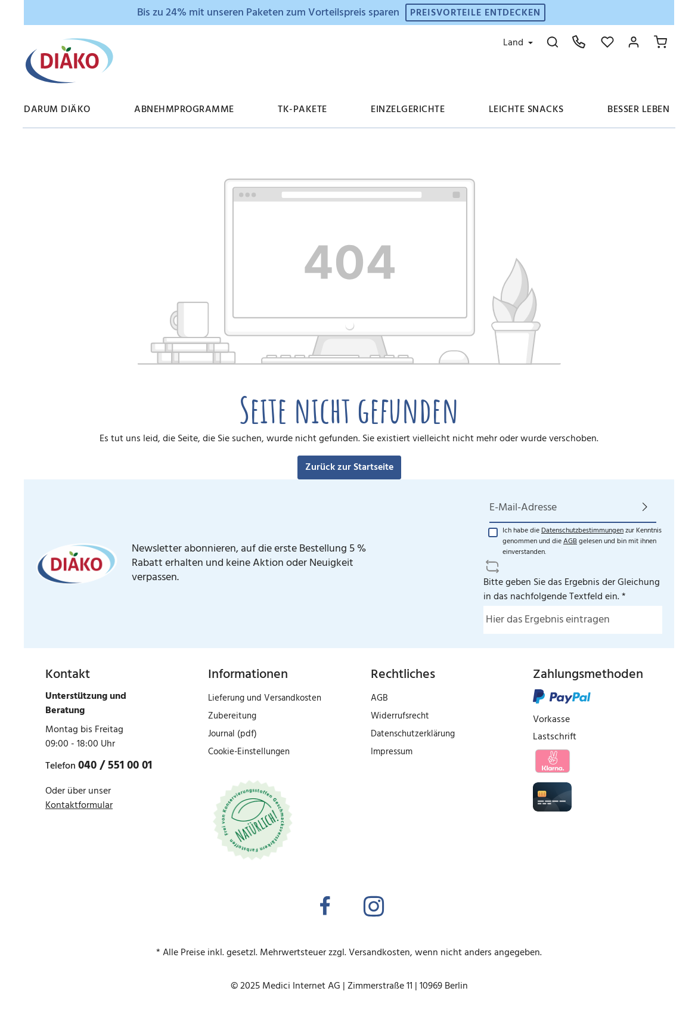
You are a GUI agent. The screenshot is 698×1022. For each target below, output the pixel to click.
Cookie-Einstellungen (249, 752)
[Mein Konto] (634, 42)
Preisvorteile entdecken (475, 13)
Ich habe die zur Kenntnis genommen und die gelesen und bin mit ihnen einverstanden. (582, 541)
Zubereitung (232, 716)
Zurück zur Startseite (349, 467)
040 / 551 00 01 (115, 766)
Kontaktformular (79, 805)
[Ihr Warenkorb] (660, 42)
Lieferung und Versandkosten (264, 698)
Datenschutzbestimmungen (582, 531)
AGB (570, 541)
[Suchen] (552, 42)
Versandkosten (379, 953)
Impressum (391, 752)
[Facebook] (325, 907)
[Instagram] (374, 907)
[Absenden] (645, 508)
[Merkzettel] (607, 42)
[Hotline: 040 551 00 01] (579, 42)
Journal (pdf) (232, 734)
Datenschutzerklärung (413, 734)
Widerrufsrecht (400, 716)
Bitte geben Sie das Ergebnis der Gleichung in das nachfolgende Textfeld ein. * (571, 589)
